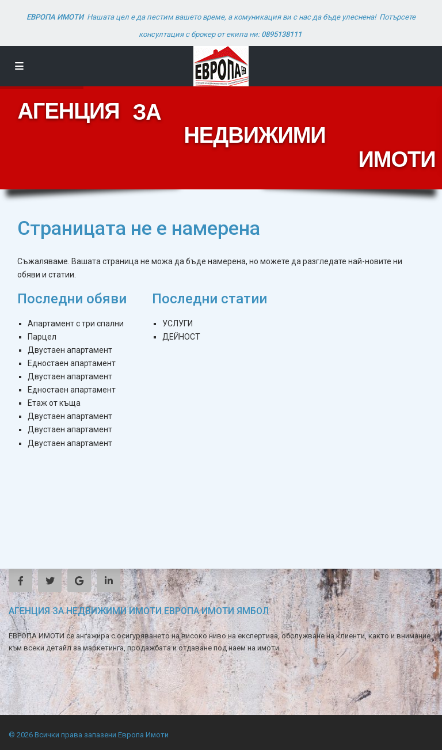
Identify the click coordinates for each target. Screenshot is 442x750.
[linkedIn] (108, 580)
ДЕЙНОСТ (181, 336)
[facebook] (20, 580)
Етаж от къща (54, 403)
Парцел (42, 336)
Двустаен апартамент (70, 350)
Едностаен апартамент (72, 363)
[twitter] (50, 580)
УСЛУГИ (177, 323)
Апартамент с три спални (76, 323)
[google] (79, 580)
